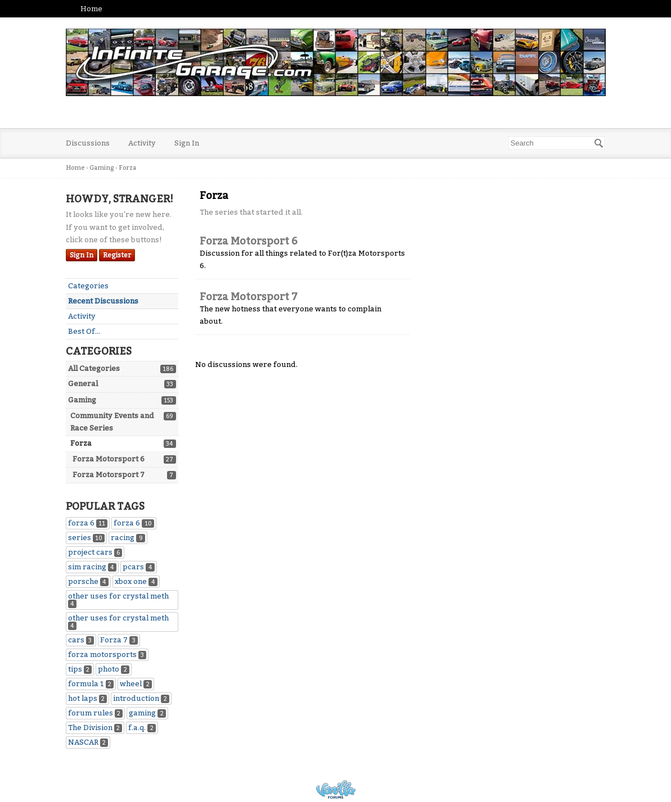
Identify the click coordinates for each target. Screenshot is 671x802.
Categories (88, 286)
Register (117, 255)
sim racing (92, 567)
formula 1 (91, 683)
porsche (88, 581)
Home (91, 8)
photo (113, 669)
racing (128, 537)
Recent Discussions (103, 301)
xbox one (136, 581)
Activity (142, 143)
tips (80, 669)
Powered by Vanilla (335, 789)
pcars (139, 567)
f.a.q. (142, 727)
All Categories (94, 368)
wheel (136, 683)
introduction (141, 698)
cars (81, 640)
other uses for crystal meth (118, 600)
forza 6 (88, 523)
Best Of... (84, 331)
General (83, 383)
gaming (147, 713)
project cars (95, 552)
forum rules (95, 713)
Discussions (88, 143)
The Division (95, 727)
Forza (81, 443)
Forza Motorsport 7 (109, 474)
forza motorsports (107, 654)
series (86, 537)
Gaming (82, 400)
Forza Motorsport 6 (109, 459)
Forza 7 (119, 640)
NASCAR (88, 742)
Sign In (186, 143)
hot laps (87, 698)
